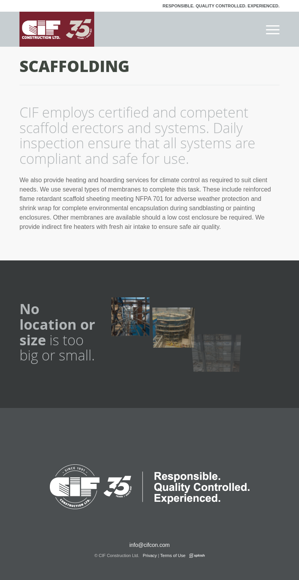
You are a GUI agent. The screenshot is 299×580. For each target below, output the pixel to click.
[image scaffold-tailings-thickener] (177, 315)
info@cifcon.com (149, 545)
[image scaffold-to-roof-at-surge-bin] (133, 315)
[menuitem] (269, 29)
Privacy (150, 555)
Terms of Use (173, 555)
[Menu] (269, 29)
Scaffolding (74, 65)
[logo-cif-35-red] (56, 29)
